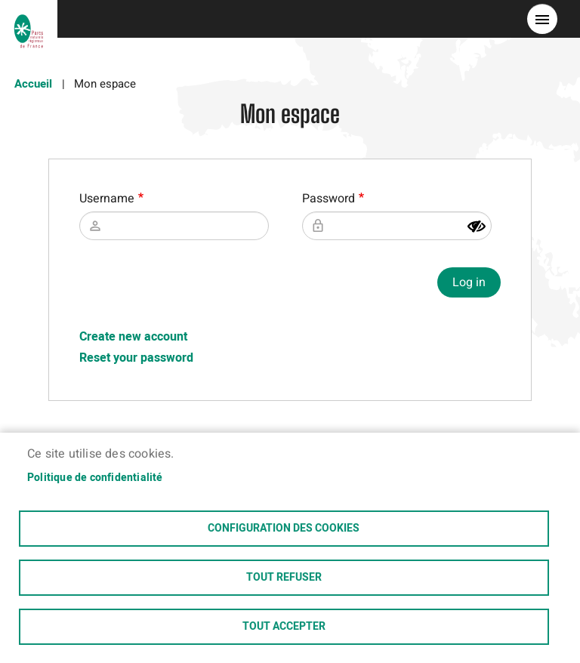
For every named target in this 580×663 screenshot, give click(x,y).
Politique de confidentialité (95, 478)
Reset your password (136, 358)
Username (106, 199)
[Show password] (476, 226)
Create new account (133, 337)
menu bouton (542, 19)
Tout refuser (284, 577)
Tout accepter (283, 626)
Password (328, 199)
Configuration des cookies (283, 528)
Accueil (33, 84)
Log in (469, 282)
